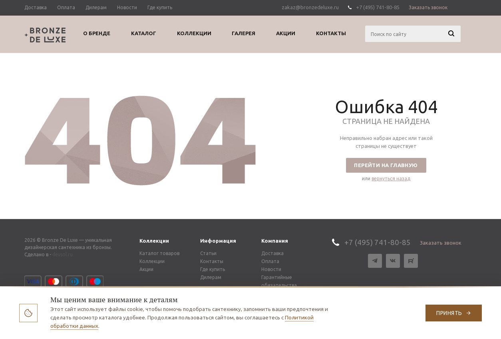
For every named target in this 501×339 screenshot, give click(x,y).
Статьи (208, 253)
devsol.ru (62, 254)
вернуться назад (391, 178)
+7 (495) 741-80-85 (378, 7)
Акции (146, 269)
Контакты (211, 261)
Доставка (272, 253)
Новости (271, 269)
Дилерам (210, 277)
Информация (218, 240)
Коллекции (154, 240)
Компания (274, 240)
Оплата (270, 261)
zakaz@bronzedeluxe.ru (310, 7)
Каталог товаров (159, 253)
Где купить (212, 269)
